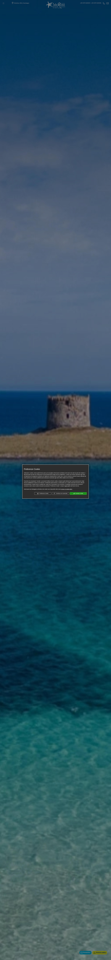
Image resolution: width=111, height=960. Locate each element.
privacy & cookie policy (66, 489)
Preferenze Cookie (42, 493)
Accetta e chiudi (78, 493)
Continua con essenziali (60, 493)
